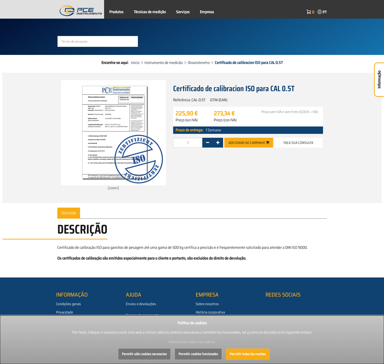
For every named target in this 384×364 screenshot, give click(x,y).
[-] (207, 143)
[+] (218, 143)
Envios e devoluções (141, 304)
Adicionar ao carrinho (248, 142)
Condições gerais (68, 304)
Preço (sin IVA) (187, 120)
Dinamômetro (199, 63)
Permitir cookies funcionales (198, 354)
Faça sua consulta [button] (298, 142)
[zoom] (113, 135)
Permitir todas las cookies (248, 354)
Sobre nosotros (207, 304)
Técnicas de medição (150, 12)
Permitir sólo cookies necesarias (144, 354)
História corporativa (210, 312)
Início (135, 63)
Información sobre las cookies (192, 342)
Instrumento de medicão (163, 63)
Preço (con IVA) (225, 120)
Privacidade (64, 312)
